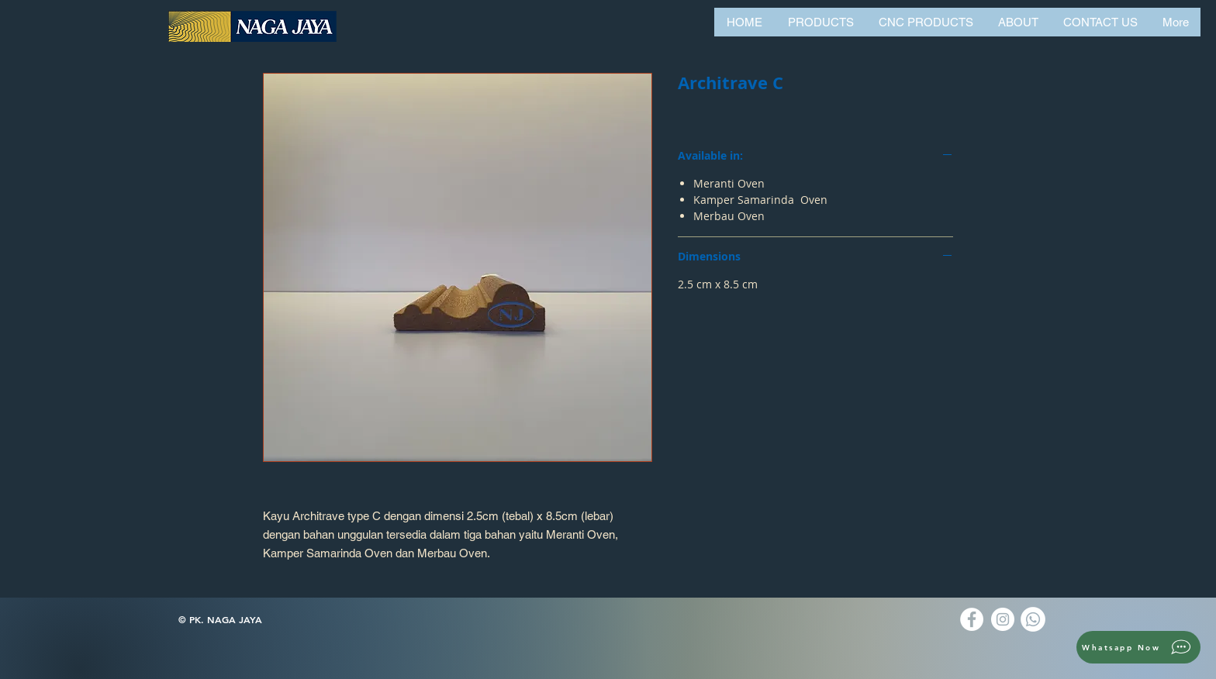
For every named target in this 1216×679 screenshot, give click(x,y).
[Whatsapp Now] (1138, 647)
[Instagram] (1002, 619)
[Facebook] (971, 619)
